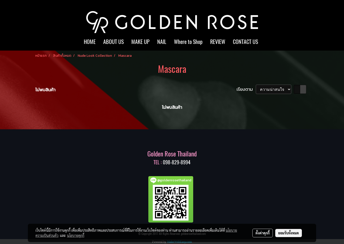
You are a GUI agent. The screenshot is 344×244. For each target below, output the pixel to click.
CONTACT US (245, 41)
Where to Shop (188, 41)
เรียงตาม (246, 89)
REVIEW (217, 41)
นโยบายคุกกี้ (75, 235)
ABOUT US (113, 41)
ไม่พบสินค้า (45, 89)
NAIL (161, 41)
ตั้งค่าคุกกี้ (263, 233)
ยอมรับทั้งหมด (288, 233)
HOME (90, 41)
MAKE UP (140, 41)
